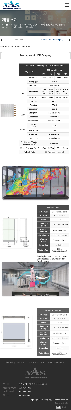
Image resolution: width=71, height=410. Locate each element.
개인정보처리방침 (36, 362)
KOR (58, 407)
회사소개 (9, 362)
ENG (64, 407)
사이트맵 (21, 362)
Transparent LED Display (52, 39)
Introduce (19, 39)
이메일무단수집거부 (57, 362)
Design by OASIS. (62, 403)
